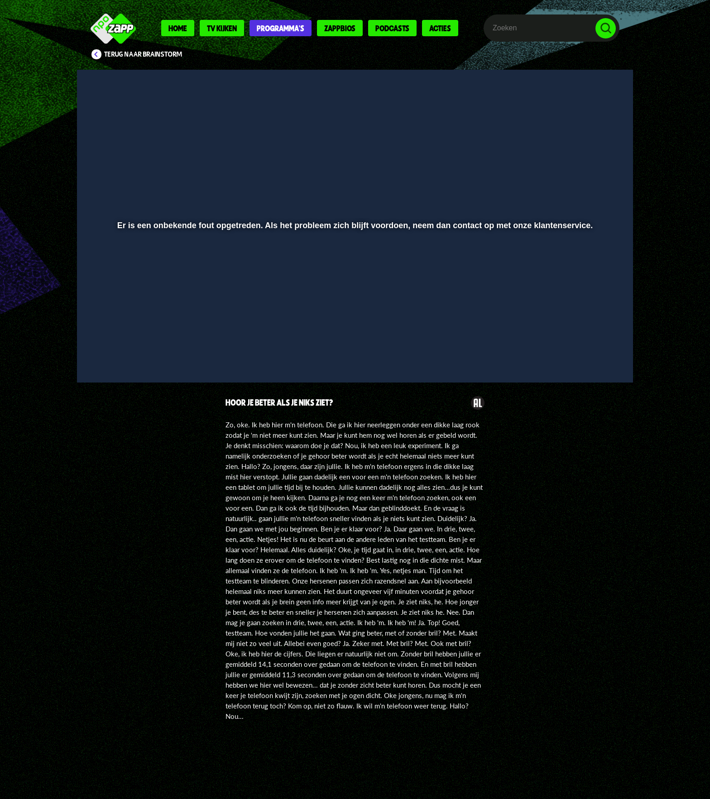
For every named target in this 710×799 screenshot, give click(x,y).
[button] (113, 352)
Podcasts (392, 28)
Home (177, 28)
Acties (440, 28)
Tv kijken (222, 28)
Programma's (280, 28)
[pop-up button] (577, 352)
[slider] (354, 333)
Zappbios (339, 28)
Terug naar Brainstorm (143, 54)
